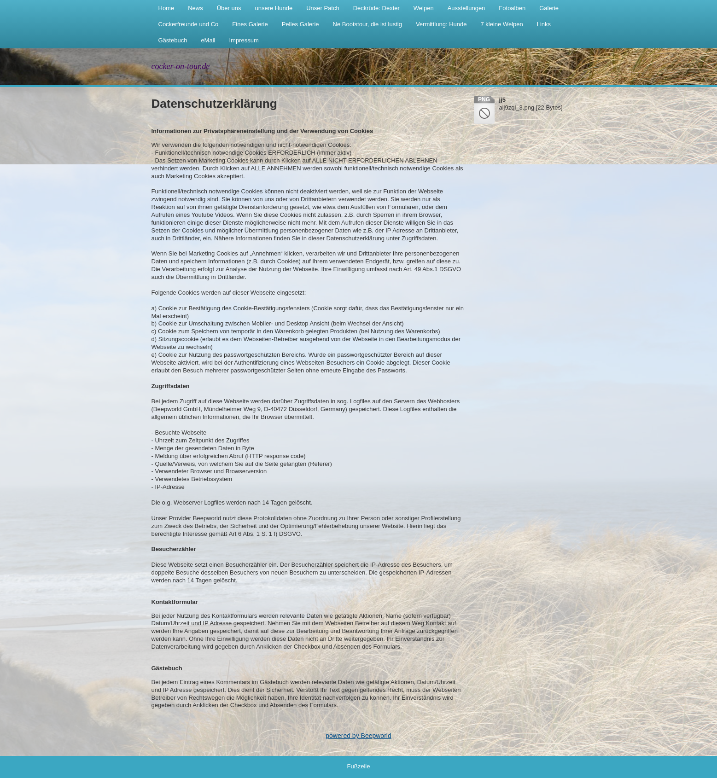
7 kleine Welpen (501, 24)
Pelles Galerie (300, 24)
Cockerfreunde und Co (188, 24)
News (195, 8)
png (484, 99)
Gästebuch (172, 40)
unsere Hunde (273, 8)
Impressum (243, 40)
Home (166, 8)
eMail (208, 40)
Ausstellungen (466, 8)
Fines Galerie (250, 24)
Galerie (549, 8)
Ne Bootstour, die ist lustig (367, 24)
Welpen (424, 8)
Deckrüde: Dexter (376, 8)
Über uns (229, 8)
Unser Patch (322, 8)
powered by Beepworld (358, 735)
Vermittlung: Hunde (441, 24)
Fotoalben (512, 8)
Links (544, 24)
